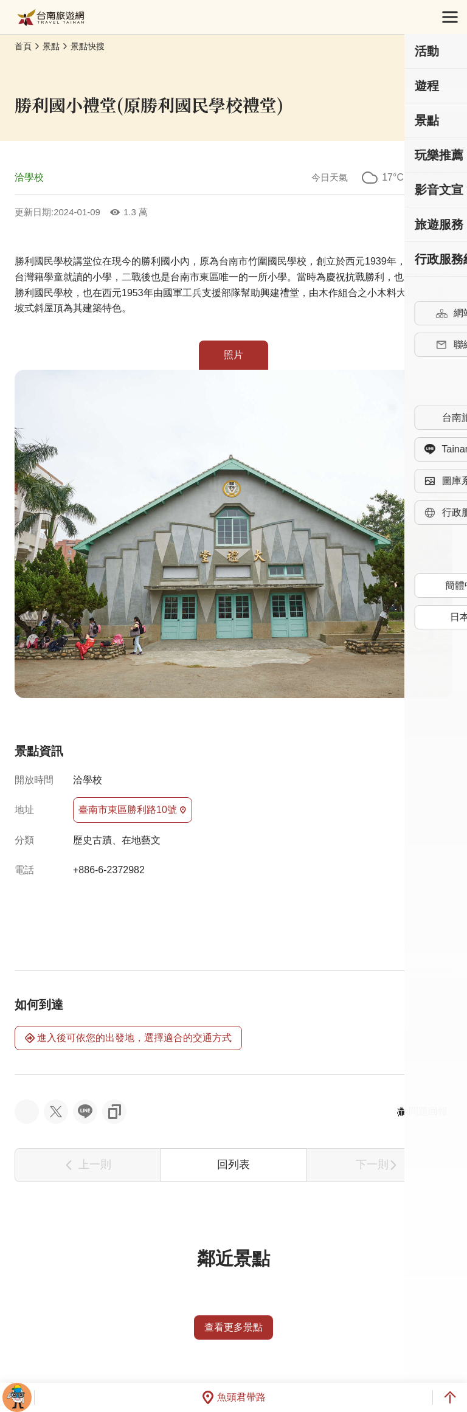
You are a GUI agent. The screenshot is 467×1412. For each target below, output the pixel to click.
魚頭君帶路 (233, 1397)
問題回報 (422, 1111)
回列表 (233, 1164)
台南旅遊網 (51, 17)
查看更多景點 (233, 1327)
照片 (233, 355)
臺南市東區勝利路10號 (132, 810)
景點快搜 (88, 46)
